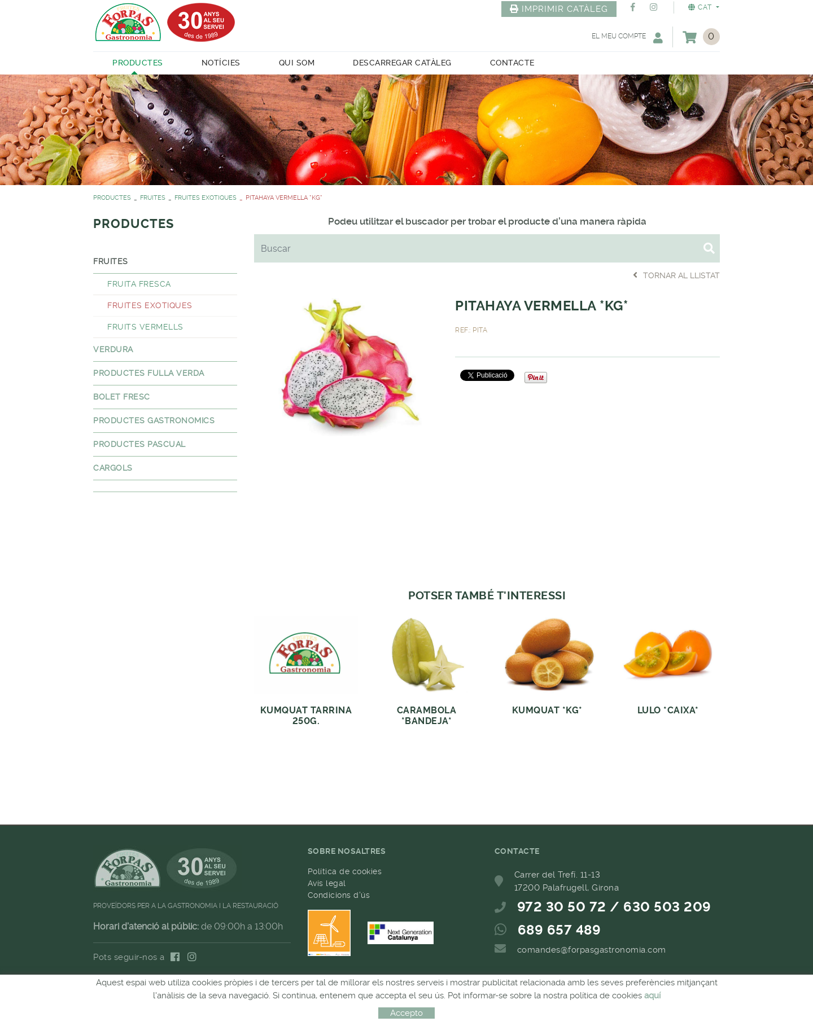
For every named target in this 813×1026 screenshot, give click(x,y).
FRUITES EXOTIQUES (205, 197)
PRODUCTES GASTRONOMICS (154, 420)
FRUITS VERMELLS (145, 326)
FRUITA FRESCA (139, 283)
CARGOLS (113, 467)
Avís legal (327, 883)
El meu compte (627, 37)
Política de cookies (345, 871)
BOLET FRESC (121, 396)
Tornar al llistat (676, 275)
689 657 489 (559, 930)
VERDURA (113, 349)
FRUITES (152, 197)
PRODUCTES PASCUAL (139, 444)
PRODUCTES (112, 197)
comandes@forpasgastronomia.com (591, 950)
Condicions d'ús (339, 895)
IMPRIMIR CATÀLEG (559, 9)
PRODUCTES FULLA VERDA (148, 373)
